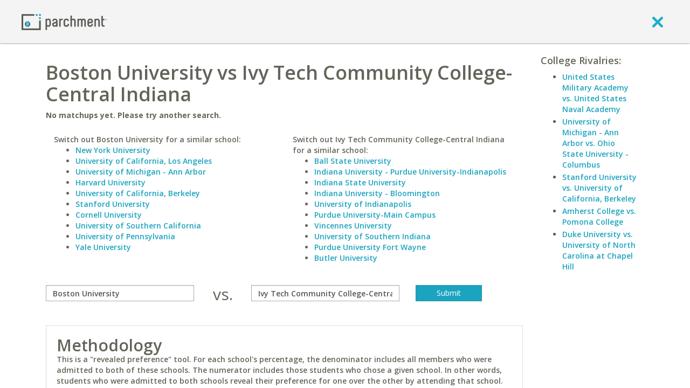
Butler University (345, 258)
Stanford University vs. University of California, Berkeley (599, 188)
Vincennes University (353, 225)
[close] (657, 21)
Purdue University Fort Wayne (370, 247)
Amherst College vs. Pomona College (599, 216)
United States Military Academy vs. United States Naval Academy (595, 93)
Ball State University (352, 161)
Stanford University (112, 204)
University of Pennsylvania (125, 236)
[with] (325, 293)
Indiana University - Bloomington (377, 193)
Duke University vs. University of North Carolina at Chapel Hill (599, 250)
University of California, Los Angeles (143, 161)
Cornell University (108, 215)
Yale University (103, 247)
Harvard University (110, 182)
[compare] (120, 293)
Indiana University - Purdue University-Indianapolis (410, 172)
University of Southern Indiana (372, 236)
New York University (112, 150)
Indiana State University (360, 182)
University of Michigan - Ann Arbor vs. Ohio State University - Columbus (595, 143)
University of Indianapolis (362, 204)
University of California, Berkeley (137, 193)
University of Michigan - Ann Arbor (140, 172)
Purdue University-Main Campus (375, 215)
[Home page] (64, 21)
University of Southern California (138, 225)
